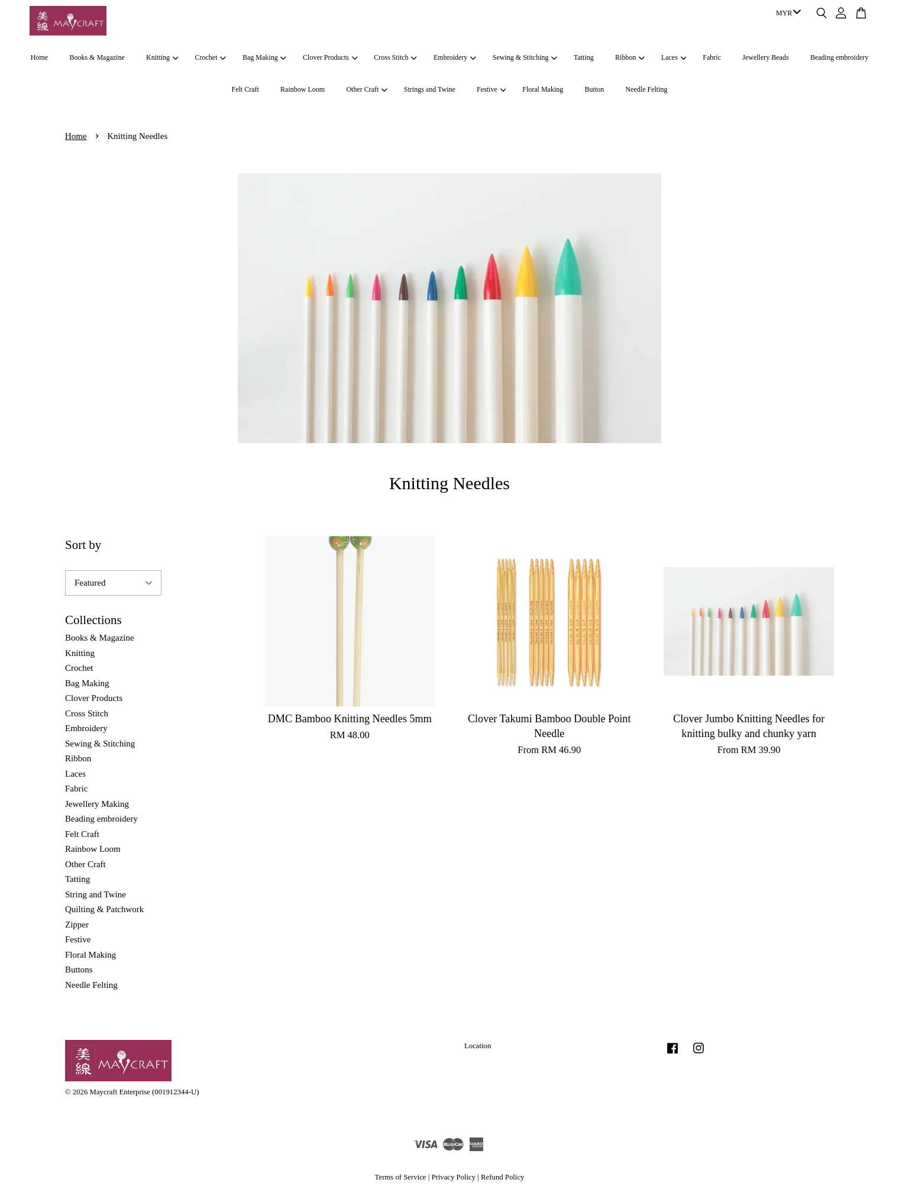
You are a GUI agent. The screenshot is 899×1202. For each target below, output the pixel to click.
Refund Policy (502, 1177)
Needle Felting (647, 89)
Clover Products (330, 57)
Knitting (162, 57)
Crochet (210, 57)
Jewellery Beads (765, 57)
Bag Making (264, 57)
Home (39, 57)
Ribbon (630, 57)
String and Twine (95, 894)
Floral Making (542, 89)
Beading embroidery (839, 57)
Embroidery (455, 57)
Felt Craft (244, 89)
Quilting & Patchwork (104, 909)
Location (477, 1046)
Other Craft (366, 89)
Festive (491, 89)
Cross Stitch (395, 57)
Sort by (83, 545)
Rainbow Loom (302, 89)
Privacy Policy (453, 1177)
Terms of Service (400, 1177)
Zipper (77, 924)
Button (594, 89)
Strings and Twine (429, 89)
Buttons (79, 969)
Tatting (584, 57)
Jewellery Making (97, 804)
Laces (673, 57)
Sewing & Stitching (525, 57)
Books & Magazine (96, 57)
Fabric (712, 57)
